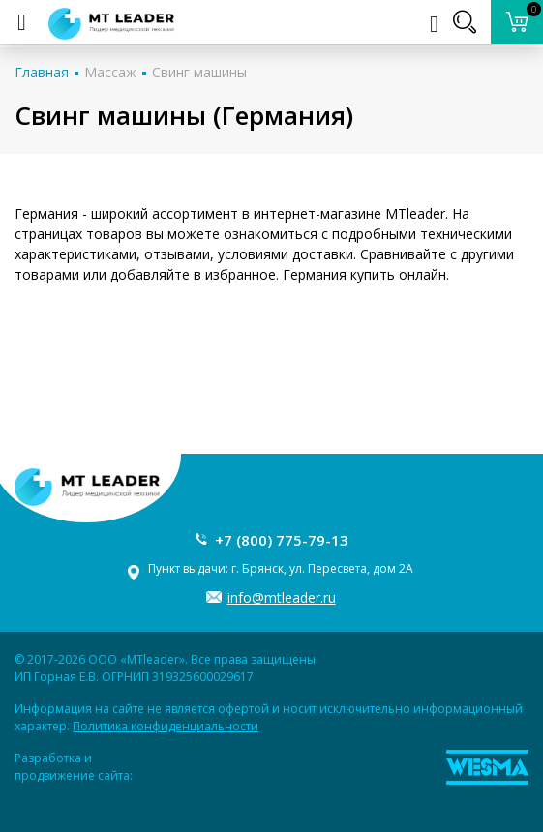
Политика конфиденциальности (165, 726)
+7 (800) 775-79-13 (281, 540)
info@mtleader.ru (281, 597)
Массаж (110, 72)
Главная (42, 72)
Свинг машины (199, 72)
